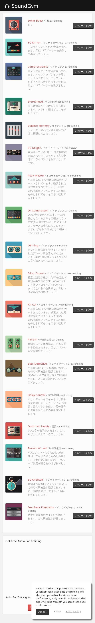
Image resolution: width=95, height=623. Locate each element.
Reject (57, 611)
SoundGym (21, 5)
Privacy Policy (73, 611)
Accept (42, 611)
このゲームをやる (83, 25)
